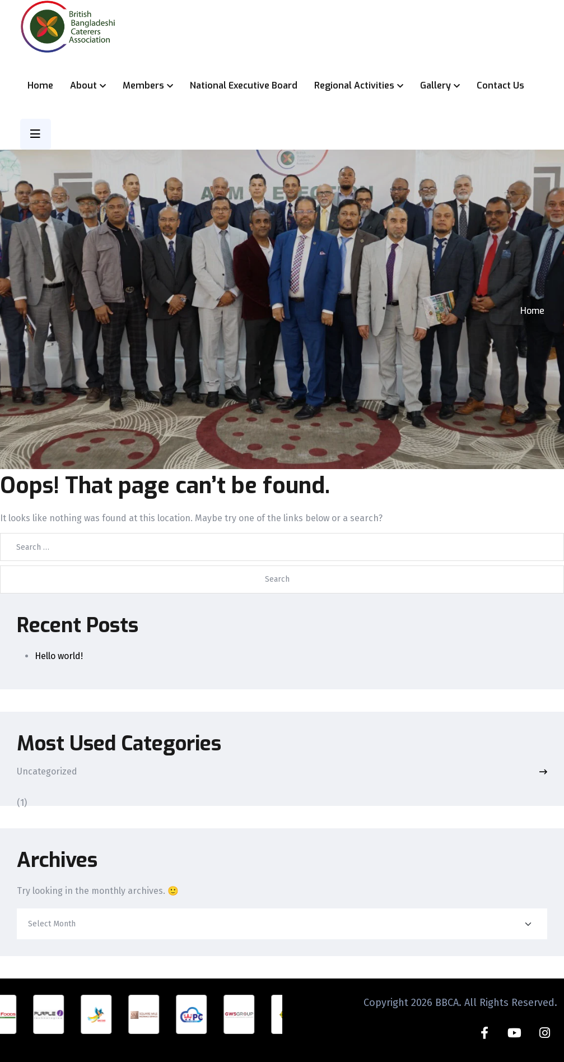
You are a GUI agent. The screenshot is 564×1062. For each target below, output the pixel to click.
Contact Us (500, 85)
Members (143, 85)
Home (40, 85)
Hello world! (59, 656)
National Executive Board (243, 85)
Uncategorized (47, 772)
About (83, 85)
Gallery (435, 85)
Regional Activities (354, 85)
